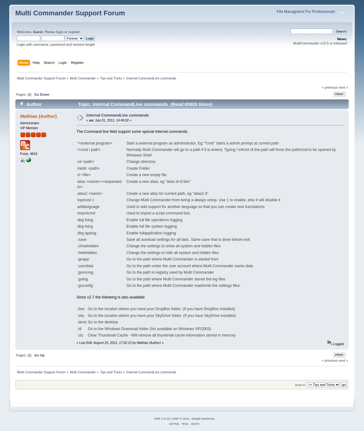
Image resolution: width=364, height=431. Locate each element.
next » (343, 87)
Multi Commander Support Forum (70, 13)
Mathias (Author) (38, 116)
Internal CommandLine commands (117, 115)
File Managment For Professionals (306, 12)
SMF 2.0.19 (162, 418)
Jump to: (300, 385)
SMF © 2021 (181, 418)
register (74, 32)
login (59, 32)
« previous (330, 87)
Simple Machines (203, 418)
